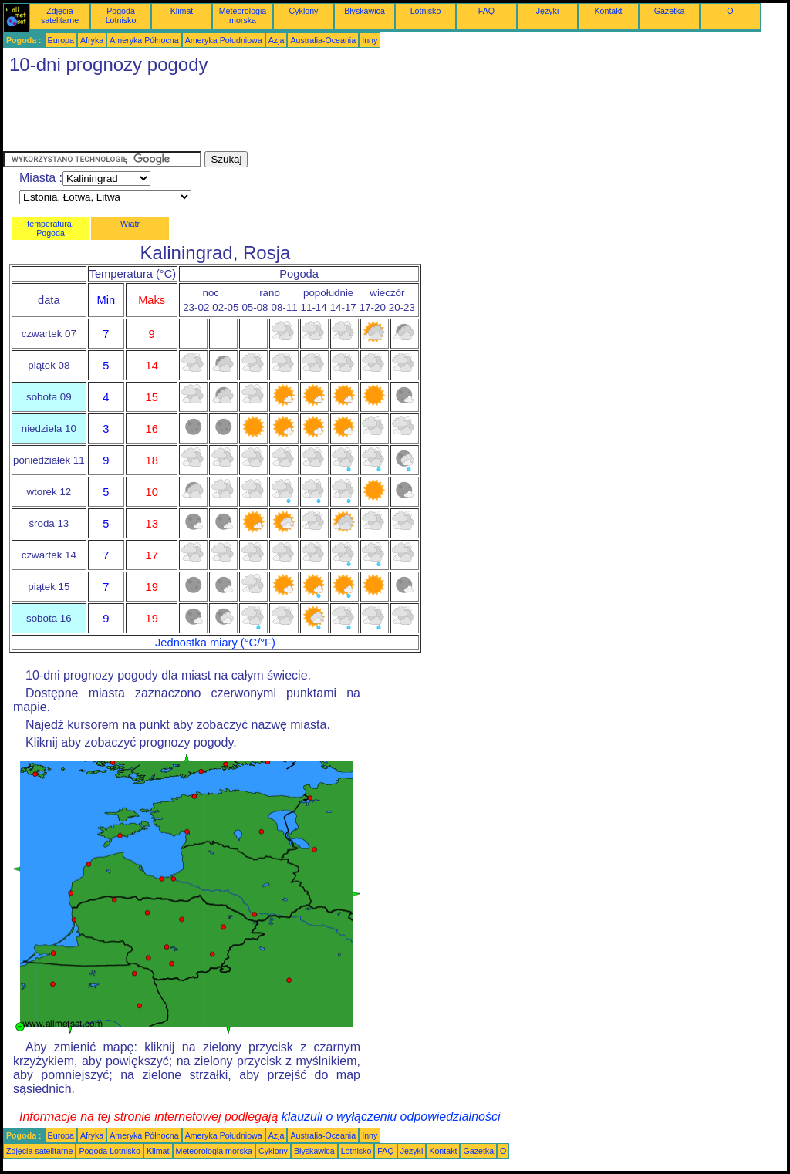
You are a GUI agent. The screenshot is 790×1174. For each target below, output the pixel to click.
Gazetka (669, 10)
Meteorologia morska (243, 15)
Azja (276, 40)
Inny (369, 40)
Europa (61, 40)
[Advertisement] (284, 116)
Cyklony (304, 10)
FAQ (486, 10)
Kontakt (608, 10)
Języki (547, 10)
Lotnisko (425, 10)
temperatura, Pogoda (50, 228)
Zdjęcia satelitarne (60, 15)
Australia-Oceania (323, 40)
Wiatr (130, 223)
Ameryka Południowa (223, 40)
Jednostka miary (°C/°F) (215, 642)
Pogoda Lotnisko (121, 15)
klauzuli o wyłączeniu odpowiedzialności (391, 1116)
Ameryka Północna (144, 40)
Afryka (91, 40)
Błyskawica (364, 10)
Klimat (182, 10)
